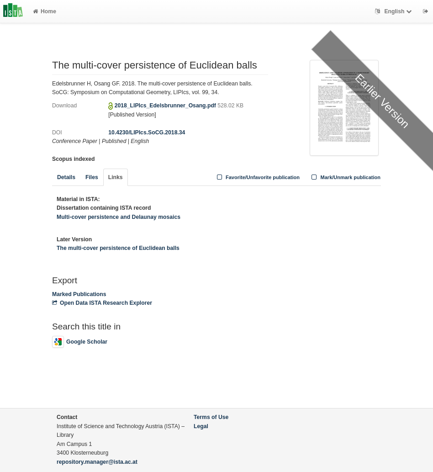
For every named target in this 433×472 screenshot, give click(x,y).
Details (66, 177)
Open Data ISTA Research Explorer (102, 303)
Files (91, 177)
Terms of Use (211, 417)
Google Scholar (79, 342)
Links (115, 177)
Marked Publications (79, 294)
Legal (201, 426)
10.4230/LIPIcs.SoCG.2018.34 (146, 132)
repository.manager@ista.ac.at (97, 462)
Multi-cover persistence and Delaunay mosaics (118, 217)
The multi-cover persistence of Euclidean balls (118, 248)
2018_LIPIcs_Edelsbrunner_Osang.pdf (166, 105)
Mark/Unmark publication (345, 177)
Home (44, 11)
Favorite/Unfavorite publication (257, 177)
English (394, 11)
